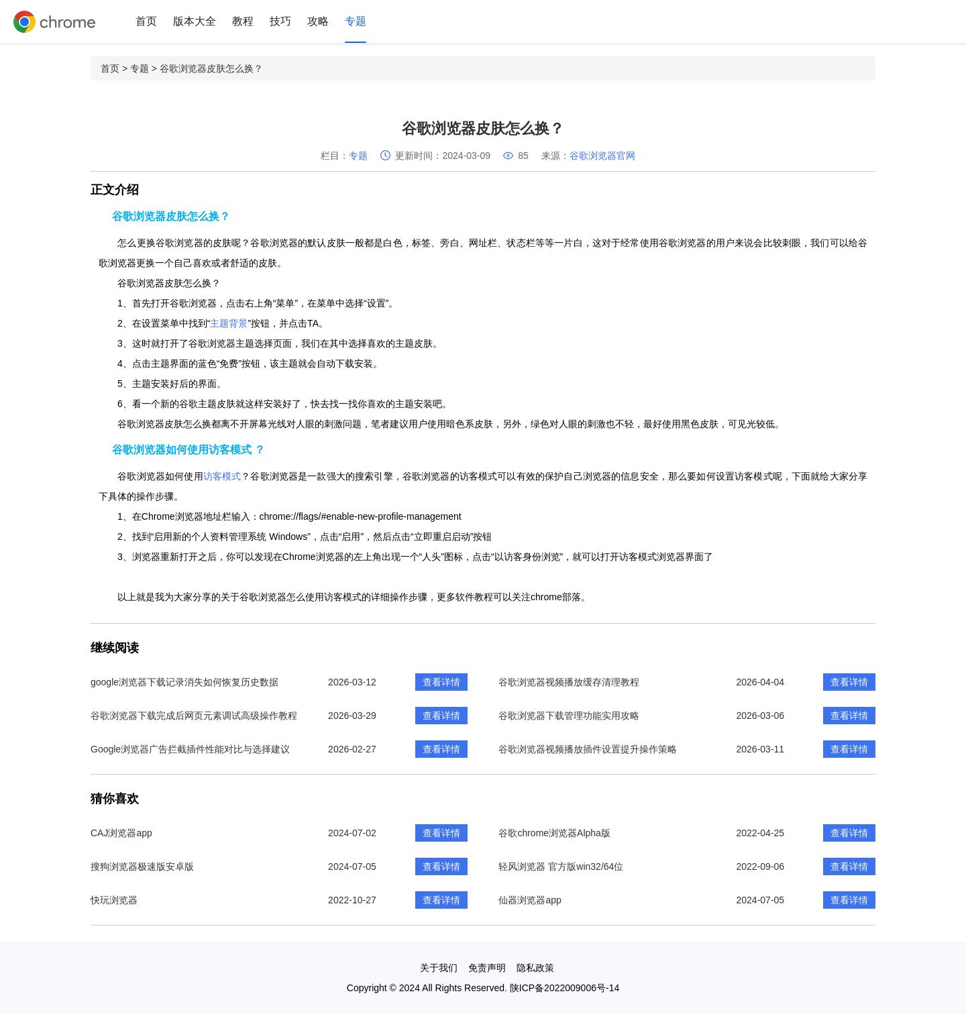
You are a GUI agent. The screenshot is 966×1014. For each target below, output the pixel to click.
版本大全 (194, 21)
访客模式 (222, 476)
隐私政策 (535, 967)
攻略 (318, 21)
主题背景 (229, 323)
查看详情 (441, 682)
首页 (146, 21)
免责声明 (487, 967)
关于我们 (439, 967)
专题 (355, 21)
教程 (243, 21)
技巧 (280, 21)
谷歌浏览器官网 (602, 155)
